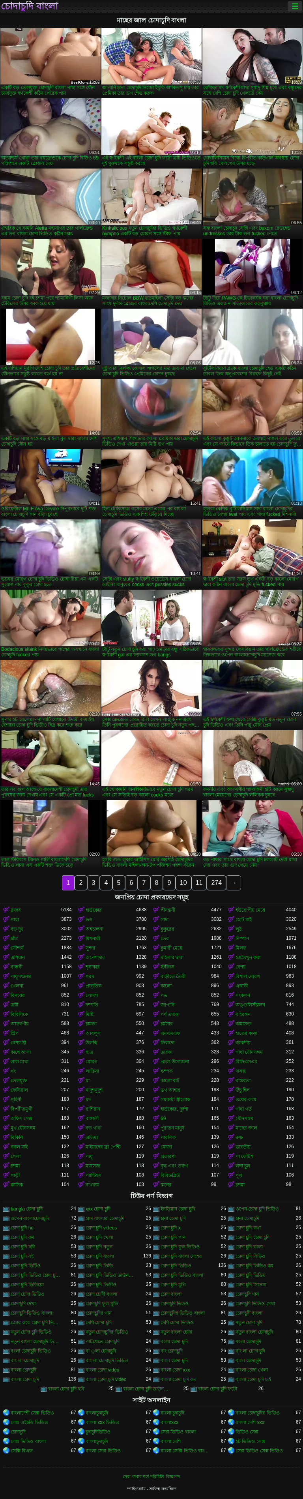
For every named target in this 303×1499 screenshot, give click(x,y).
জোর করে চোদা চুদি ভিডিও (36, 1322)
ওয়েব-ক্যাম (246, 1099)
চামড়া (91, 1024)
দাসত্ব (241, 1071)
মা (88, 1080)
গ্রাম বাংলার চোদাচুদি (105, 1218)
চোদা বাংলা (171, 1294)
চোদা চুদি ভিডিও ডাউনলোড (111, 1275)
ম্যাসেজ (93, 1166)
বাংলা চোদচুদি (23, 1370)
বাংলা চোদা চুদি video (106, 1379)
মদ (88, 1099)
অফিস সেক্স (21, 1118)
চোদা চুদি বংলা (249, 1247)
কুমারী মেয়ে (171, 948)
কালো (166, 986)
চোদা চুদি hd (22, 1228)
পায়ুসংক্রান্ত (21, 976)
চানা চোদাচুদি (247, 1218)
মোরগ (91, 1061)
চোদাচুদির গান (99, 1313)
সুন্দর (90, 948)
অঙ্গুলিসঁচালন (250, 1005)
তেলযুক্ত (19, 1080)
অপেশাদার (95, 957)
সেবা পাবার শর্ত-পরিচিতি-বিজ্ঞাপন (151, 1476)
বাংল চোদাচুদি (248, 1360)
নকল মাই (19, 1147)
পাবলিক (168, 1137)
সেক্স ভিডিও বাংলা (178, 1432)
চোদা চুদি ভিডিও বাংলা (182, 1275)
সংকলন (243, 995)
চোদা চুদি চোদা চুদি (252, 1237)
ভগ (89, 919)
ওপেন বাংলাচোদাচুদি (30, 1218)
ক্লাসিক (17, 1185)
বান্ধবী (16, 967)
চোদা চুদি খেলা (99, 1237)
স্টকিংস (167, 967)
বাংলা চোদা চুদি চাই (253, 1379)
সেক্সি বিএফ (22, 1451)
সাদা (164, 919)
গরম (90, 976)
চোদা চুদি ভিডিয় (251, 1275)
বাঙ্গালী (92, 1118)
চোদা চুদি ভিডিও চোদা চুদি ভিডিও (36, 1275)
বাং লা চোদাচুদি (25, 1360)
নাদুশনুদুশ (94, 1090)
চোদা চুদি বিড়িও (251, 1256)
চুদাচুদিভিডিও (98, 1432)
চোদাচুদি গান (247, 1294)
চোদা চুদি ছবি (23, 1247)
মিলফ (241, 948)
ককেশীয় (243, 1043)
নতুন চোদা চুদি (249, 1322)
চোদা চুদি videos (101, 1228)
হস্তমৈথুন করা (248, 957)
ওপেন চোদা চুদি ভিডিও (257, 1209)
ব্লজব (16, 910)
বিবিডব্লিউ (170, 1175)
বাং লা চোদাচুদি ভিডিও (107, 1360)
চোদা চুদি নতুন (99, 1247)
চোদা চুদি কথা (248, 1228)
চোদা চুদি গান (173, 1237)
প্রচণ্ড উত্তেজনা (175, 1061)
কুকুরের (167, 929)
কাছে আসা (21, 1052)
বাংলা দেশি (171, 1441)
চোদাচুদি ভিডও (175, 1303)
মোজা (166, 1147)
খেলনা (17, 986)
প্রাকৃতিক (93, 986)
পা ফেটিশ (244, 1156)
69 (163, 1118)
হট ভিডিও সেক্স (250, 1441)
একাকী (242, 986)
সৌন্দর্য (17, 948)
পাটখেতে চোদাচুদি (103, 1341)
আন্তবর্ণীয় (20, 1024)
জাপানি (167, 1005)
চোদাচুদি (18, 1432)
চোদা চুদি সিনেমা (251, 1284)
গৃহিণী (16, 1099)
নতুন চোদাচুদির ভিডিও (107, 1332)
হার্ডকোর (94, 910)
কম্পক (166, 1071)
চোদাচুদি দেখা (23, 1303)
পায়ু (89, 1156)
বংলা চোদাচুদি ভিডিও (31, 1351)
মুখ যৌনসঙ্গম (23, 1128)
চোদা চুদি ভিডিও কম (254, 1266)
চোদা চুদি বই (22, 1256)
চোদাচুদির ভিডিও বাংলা (183, 1313)
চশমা (15, 1166)
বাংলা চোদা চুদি (25, 1379)
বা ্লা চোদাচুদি (101, 1351)
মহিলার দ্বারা (172, 957)
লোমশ (92, 995)
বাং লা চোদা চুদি (250, 1351)
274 (216, 882)
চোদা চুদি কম (22, 1237)
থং (13, 1071)
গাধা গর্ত (244, 1109)
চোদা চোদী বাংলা (101, 1294)
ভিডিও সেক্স (247, 1432)
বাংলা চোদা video (102, 1370)
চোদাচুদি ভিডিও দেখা (255, 1303)
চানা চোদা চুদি (173, 1218)
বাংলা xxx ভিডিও (102, 1422)
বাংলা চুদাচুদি (172, 1413)
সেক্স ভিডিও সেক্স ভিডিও (259, 1451)
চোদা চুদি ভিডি (99, 1266)
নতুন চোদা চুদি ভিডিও (31, 1332)
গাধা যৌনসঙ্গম (249, 1052)
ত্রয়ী (14, 1005)
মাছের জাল (246, 1128)
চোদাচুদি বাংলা (29, 6)
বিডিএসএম (246, 1061)
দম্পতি (92, 1005)
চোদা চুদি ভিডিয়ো (27, 1284)
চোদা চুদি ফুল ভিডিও (180, 1247)
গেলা (16, 1156)
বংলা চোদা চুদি (174, 1341)
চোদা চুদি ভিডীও (101, 1284)
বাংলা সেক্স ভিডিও (103, 1451)
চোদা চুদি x (171, 1228)
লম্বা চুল (243, 1166)
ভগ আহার (170, 1090)
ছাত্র (89, 1052)
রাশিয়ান (93, 1109)
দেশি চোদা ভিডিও (177, 1322)
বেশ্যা (240, 967)
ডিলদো (167, 1043)
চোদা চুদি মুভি (173, 1284)
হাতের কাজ (246, 1033)
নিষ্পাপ (242, 938)
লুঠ (238, 929)
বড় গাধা (93, 1128)
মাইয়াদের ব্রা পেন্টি (103, 1147)
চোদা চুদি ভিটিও (26, 1266)
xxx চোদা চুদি (98, 1209)
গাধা (15, 919)
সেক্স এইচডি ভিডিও (29, 1422)
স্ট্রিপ (15, 1033)
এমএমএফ (170, 1033)
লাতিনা (92, 1071)
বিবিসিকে (19, 1014)
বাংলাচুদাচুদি (97, 1413)
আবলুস (93, 1033)
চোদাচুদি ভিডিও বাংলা (31, 1313)
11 (199, 882)
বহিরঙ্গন (243, 1014)
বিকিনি (17, 1137)
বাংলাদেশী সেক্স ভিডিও (32, 1413)
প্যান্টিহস (93, 1175)
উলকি (91, 1043)
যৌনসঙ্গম (244, 1118)
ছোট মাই (244, 919)
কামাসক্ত (244, 1024)
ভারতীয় (243, 1147)
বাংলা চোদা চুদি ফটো (217, 1389)
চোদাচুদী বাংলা (249, 1313)
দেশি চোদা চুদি (99, 1322)
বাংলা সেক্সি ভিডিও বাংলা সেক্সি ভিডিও (186, 1451)
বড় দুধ (17, 929)
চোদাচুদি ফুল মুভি (102, 1303)
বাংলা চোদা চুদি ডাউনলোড (148, 1389)
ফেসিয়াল (19, 1090)
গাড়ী (15, 1175)
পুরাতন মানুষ (173, 1128)
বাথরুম (92, 1185)
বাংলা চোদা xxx (175, 1370)
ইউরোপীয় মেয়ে (250, 910)
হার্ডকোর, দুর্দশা (174, 1109)
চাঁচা (14, 938)
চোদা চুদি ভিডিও (176, 1266)
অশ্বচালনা (94, 929)
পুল (239, 1175)
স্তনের (166, 1185)
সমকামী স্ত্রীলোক (175, 1099)
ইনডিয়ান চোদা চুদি (178, 1209)
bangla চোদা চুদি (27, 1209)
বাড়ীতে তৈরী (173, 976)
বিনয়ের (18, 995)
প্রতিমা (92, 1137)
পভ (164, 995)
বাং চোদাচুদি (172, 1351)
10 (183, 882)
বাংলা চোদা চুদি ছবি (66, 1389)
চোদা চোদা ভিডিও (28, 1294)
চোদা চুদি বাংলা (100, 1256)
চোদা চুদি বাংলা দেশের (181, 1256)
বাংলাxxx (169, 1422)
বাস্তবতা (243, 1080)
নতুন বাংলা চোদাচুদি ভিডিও (36, 1341)
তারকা (166, 1052)
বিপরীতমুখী (21, 1109)
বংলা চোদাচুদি (248, 1341)
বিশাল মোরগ (248, 976)
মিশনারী (93, 938)
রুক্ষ (239, 1137)
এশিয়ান (18, 957)
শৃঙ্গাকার (93, 967)
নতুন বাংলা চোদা (176, 1332)
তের (165, 938)
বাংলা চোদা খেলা (252, 1370)
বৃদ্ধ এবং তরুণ (174, 1166)
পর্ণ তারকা (170, 1014)
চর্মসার (167, 1024)
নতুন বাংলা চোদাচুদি (254, 1332)
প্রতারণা (168, 1156)
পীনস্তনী (168, 910)
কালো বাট (170, 1080)
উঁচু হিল (243, 1090)
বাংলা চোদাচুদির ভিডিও (258, 1413)
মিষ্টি (90, 1014)
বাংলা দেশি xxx (250, 1422)
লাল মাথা (19, 1061)
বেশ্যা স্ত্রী (18, 1043)
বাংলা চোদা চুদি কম (178, 1379)
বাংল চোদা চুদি (174, 1360)
